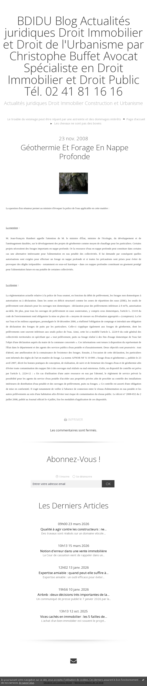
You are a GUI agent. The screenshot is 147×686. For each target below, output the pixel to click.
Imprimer (73, 420)
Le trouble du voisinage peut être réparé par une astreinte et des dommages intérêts (64, 119)
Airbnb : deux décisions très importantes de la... (73, 595)
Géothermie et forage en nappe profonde (75, 152)
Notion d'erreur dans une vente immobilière (73, 551)
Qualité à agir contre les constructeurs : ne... (74, 529)
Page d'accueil (134, 119)
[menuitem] (66, 119)
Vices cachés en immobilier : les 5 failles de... (73, 617)
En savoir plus (26, 682)
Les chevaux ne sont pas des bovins (78, 123)
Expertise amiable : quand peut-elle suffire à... (74, 573)
